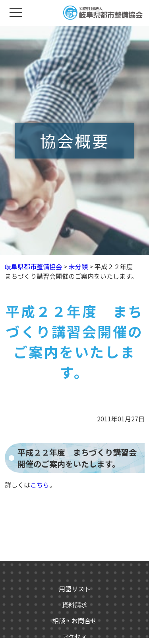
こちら (39, 484)
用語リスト (75, 588)
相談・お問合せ (74, 620)
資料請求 (74, 604)
